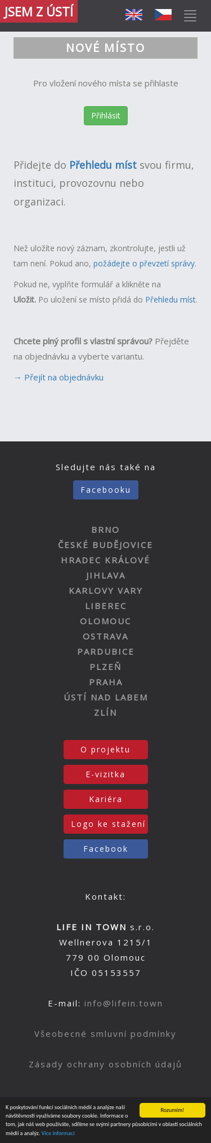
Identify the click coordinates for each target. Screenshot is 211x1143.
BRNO (105, 529)
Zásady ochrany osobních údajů (105, 1064)
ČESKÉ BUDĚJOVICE (105, 544)
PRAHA (106, 681)
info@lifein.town (123, 1003)
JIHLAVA (105, 575)
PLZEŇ (105, 666)
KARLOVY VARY (106, 590)
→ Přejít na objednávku (59, 377)
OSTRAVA (105, 636)
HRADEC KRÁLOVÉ (105, 560)
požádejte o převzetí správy (144, 263)
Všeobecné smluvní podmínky (105, 1033)
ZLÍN (105, 712)
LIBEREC (106, 605)
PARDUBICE (105, 651)
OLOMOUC (105, 621)
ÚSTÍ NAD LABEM (106, 697)
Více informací (58, 1133)
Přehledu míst (169, 299)
